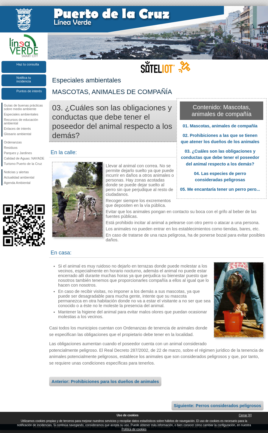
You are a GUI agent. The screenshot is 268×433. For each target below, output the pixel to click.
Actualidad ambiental (19, 177)
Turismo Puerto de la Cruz (23, 163)
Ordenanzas (13, 142)
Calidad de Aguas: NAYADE (24, 158)
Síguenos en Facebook (5, 194)
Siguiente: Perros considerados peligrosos (217, 405)
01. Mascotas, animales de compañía (220, 126)
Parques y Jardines (18, 153)
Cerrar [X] (245, 415)
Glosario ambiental (17, 134)
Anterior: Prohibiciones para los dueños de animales (105, 381)
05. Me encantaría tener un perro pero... (220, 189)
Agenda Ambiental (17, 183)
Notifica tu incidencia (23, 79)
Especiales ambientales (21, 114)
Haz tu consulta (27, 64)
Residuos (11, 147)
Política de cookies (133, 429)
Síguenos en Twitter (14, 194)
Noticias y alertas (16, 172)
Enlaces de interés (17, 128)
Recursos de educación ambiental (21, 121)
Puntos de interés (29, 91)
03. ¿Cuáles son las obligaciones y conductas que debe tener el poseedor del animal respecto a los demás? (220, 157)
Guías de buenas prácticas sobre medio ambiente (23, 107)
